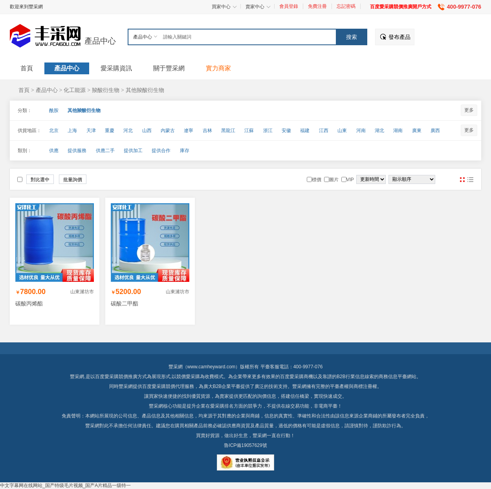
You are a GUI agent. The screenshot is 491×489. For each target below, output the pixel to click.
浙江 (268, 130)
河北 (128, 130)
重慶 (109, 130)
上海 (72, 130)
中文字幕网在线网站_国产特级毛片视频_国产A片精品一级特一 (65, 485)
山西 (147, 130)
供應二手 (105, 150)
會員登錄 (288, 6)
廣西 (435, 130)
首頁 (23, 90)
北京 (54, 130)
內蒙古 (168, 130)
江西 (323, 130)
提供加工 (133, 150)
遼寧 (188, 130)
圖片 (462, 180)
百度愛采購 (154, 386)
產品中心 (100, 41)
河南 (361, 130)
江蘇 (249, 130)
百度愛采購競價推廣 (116, 376)
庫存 (184, 150)
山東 (342, 130)
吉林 (207, 130)
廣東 (416, 130)
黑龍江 (228, 130)
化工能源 (75, 90)
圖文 (470, 180)
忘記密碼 (346, 6)
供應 (54, 150)
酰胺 (54, 110)
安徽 (286, 130)
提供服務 (77, 150)
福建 (305, 130)
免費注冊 (317, 6)
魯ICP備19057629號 (245, 445)
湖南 (398, 130)
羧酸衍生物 (105, 90)
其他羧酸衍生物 (145, 90)
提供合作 (161, 150)
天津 (91, 130)
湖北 (379, 130)
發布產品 (399, 37)
